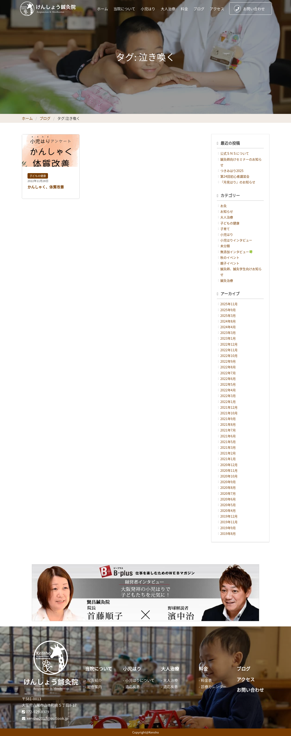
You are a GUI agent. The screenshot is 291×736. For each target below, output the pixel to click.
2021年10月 (229, 413)
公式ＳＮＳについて (234, 153)
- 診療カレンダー (212, 686)
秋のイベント (229, 257)
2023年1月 (228, 338)
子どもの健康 (38, 176)
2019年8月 (228, 533)
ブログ (198, 8)
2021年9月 (228, 418)
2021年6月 (228, 436)
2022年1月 (228, 401)
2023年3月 (228, 332)
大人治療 (168, 8)
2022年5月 (228, 384)
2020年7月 (228, 493)
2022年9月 (228, 361)
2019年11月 (229, 522)
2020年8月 (228, 487)
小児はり (148, 8)
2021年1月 (228, 458)
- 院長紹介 (93, 680)
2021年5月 (228, 441)
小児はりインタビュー (236, 240)
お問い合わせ (249, 8)
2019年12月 (229, 516)
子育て (225, 228)
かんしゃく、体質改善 (46, 187)
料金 (184, 8)
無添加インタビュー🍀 (236, 251)
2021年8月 (228, 424)
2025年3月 (228, 315)
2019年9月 (228, 528)
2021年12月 (229, 407)
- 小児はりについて (138, 680)
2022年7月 (228, 373)
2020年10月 (229, 476)
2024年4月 (228, 327)
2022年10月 (229, 355)
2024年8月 (228, 321)
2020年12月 (229, 464)
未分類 (225, 246)
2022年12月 (229, 344)
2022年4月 (228, 390)
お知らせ (226, 211)
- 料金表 (205, 680)
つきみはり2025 (231, 170)
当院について (124, 8)
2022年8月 (228, 367)
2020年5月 (228, 505)
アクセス (217, 8)
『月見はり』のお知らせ (237, 182)
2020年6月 (228, 499)
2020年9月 (228, 482)
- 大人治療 (169, 680)
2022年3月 (228, 395)
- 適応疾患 (131, 686)
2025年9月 (228, 310)
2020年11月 (229, 470)
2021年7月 (228, 430)
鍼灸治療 (226, 280)
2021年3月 (228, 447)
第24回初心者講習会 (234, 176)
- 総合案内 (93, 686)
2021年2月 (228, 453)
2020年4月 (228, 510)
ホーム (102, 8)
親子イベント (229, 263)
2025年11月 (229, 304)
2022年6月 (228, 378)
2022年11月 (229, 350)
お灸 (223, 205)
